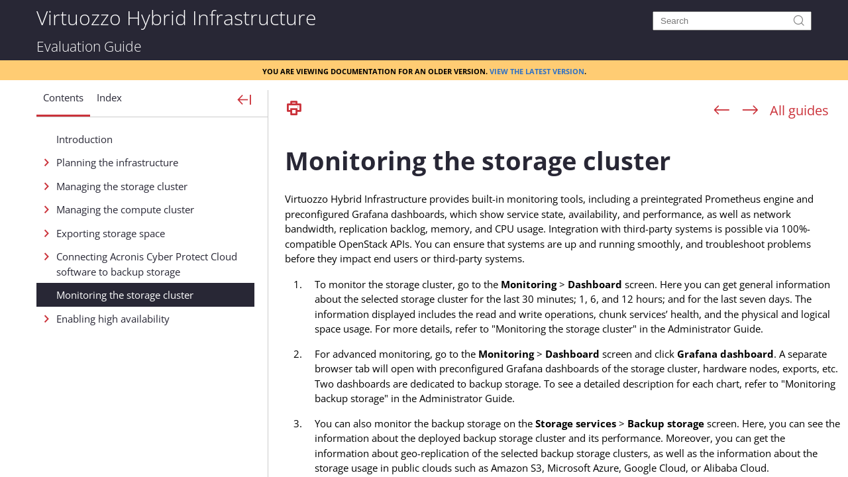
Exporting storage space (110, 233)
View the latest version (537, 70)
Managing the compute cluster (125, 209)
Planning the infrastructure (117, 162)
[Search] (732, 20)
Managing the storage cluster (121, 186)
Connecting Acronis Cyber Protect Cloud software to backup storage (146, 264)
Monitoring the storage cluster (124, 294)
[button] (63, 102)
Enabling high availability (113, 318)
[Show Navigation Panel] (245, 100)
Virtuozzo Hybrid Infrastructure (176, 17)
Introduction (84, 139)
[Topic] (563, 300)
